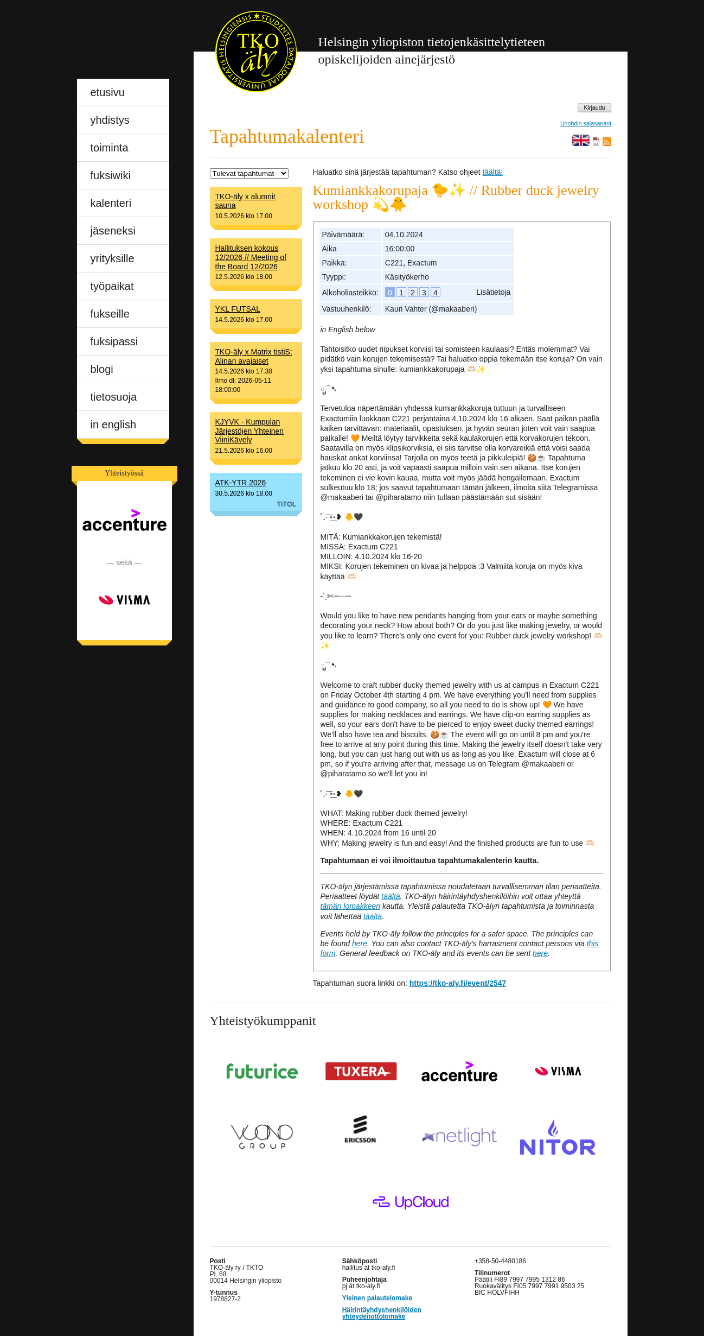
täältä (390, 896)
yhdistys (110, 120)
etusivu (108, 92)
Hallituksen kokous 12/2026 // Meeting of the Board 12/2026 (251, 257)
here (359, 943)
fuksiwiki (111, 175)
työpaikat (112, 286)
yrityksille (113, 258)
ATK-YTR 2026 (240, 482)
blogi (102, 369)
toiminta (110, 148)
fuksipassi (114, 341)
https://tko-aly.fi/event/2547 (458, 983)
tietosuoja (114, 397)
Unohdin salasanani (585, 123)
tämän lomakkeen (351, 906)
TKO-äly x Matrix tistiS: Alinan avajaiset (253, 356)
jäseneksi (113, 231)
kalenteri (111, 203)
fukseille (110, 314)
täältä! (492, 172)
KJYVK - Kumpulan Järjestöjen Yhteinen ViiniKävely (249, 431)
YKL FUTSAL (238, 309)
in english (114, 424)
